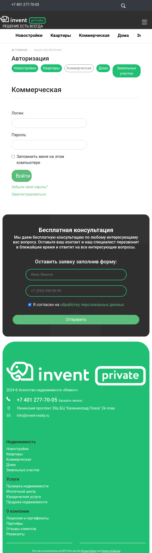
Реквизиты (15, 534)
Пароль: (19, 134)
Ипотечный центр (21, 491)
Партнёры (14, 523)
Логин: (18, 113)
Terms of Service (111, 550)
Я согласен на (78, 304)
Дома (123, 35)
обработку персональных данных (92, 304)
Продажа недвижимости (27, 502)
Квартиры (61, 35)
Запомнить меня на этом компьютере (40, 159)
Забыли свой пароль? (30, 187)
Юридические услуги (23, 497)
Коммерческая (94, 35)
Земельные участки (126, 70)
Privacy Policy (88, 550)
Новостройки (29, 35)
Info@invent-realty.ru (33, 415)
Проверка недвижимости (27, 486)
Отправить (76, 319)
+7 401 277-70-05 (25, 5)
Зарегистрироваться (29, 194)
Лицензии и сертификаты (27, 518)
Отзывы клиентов (21, 529)
